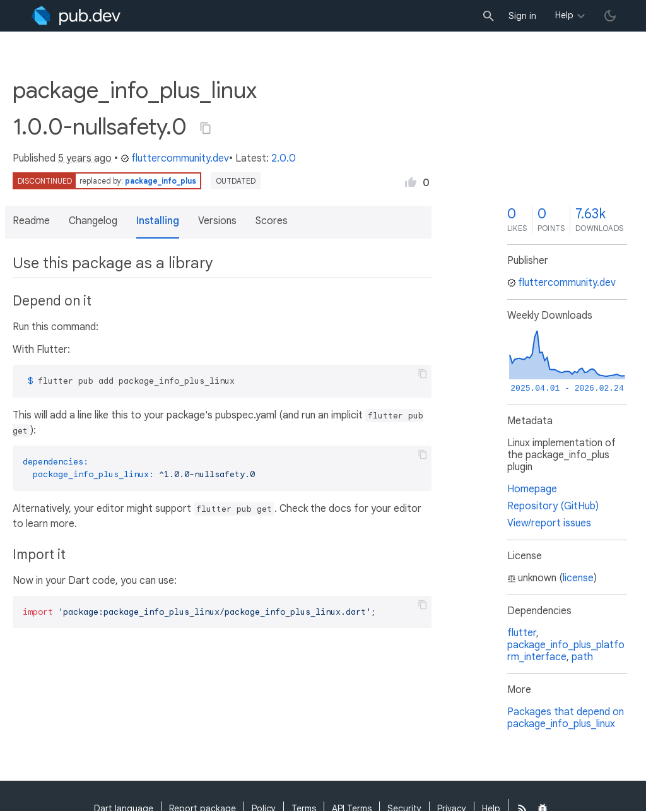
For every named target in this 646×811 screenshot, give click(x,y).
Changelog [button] (93, 221)
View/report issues (549, 523)
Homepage (532, 489)
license (578, 578)
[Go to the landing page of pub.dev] (76, 15)
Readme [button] (31, 221)
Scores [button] (271, 221)
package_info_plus (160, 181)
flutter (521, 633)
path (582, 657)
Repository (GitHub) (553, 506)
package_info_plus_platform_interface (566, 651)
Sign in (522, 15)
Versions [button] (217, 221)
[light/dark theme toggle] (610, 15)
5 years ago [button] (85, 158)
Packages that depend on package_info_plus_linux (565, 718)
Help (564, 15)
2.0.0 (283, 158)
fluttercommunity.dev (174, 158)
